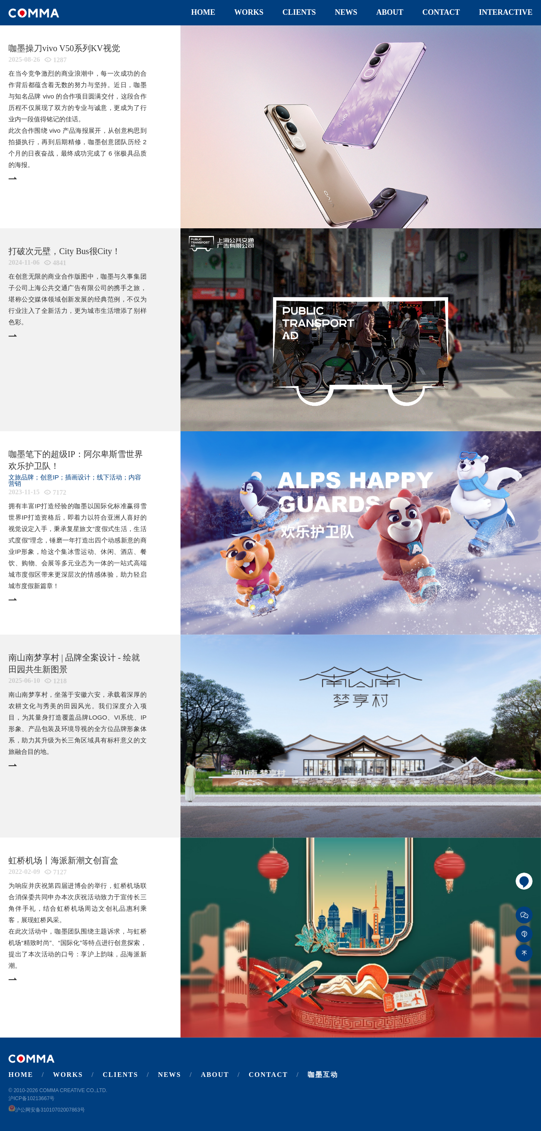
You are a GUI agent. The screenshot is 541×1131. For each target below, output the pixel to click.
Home (203, 12)
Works (248, 12)
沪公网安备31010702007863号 (46, 1110)
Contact (441, 12)
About (389, 12)
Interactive (506, 12)
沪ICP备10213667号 (31, 1098)
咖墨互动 (323, 1074)
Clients (299, 12)
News (346, 12)
